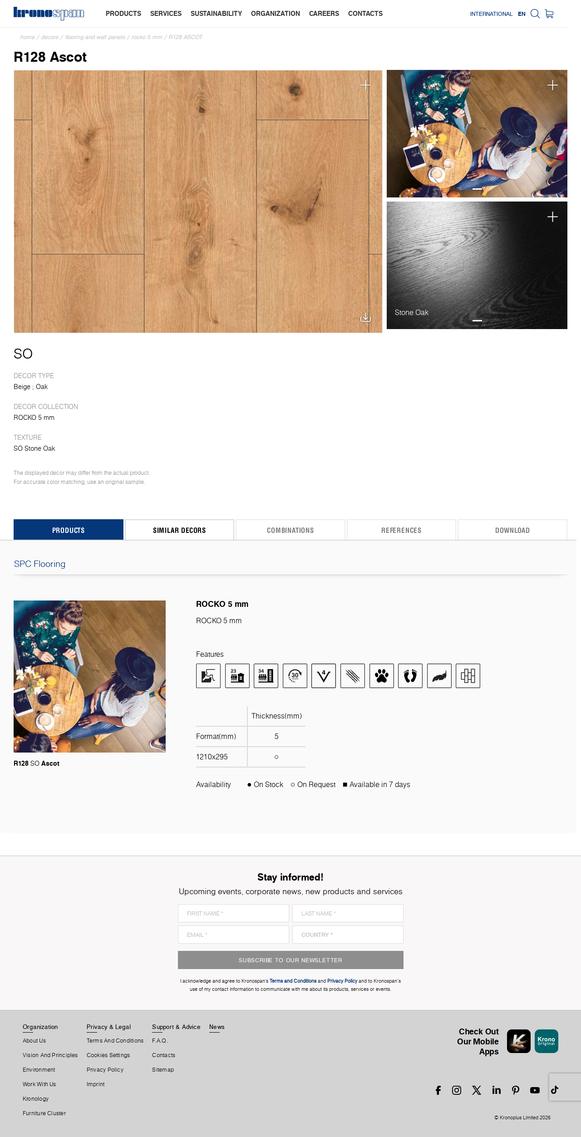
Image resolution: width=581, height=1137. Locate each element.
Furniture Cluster (44, 1113)
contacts (365, 13)
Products (68, 530)
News (217, 1026)
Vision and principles (50, 1055)
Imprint (96, 1084)
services (166, 13)
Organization (40, 1026)
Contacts (163, 1055)
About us (34, 1040)
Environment (39, 1069)
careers (324, 13)
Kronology (36, 1099)
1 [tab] (477, 189)
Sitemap (163, 1069)
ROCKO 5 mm (147, 37)
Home (27, 37)
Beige (22, 386)
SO (23, 353)
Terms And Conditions (115, 1040)
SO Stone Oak (34, 448)
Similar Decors (179, 530)
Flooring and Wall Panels (95, 37)
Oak (42, 386)
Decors (50, 37)
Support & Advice (176, 1026)
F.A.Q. (159, 1040)
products (123, 13)
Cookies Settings (108, 1055)
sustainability (216, 13)
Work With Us (39, 1084)
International (505, 13)
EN (536, 13)
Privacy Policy (105, 1069)
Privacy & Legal (109, 1026)
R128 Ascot (185, 37)
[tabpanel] (477, 134)
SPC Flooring (290, 563)
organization (275, 13)
